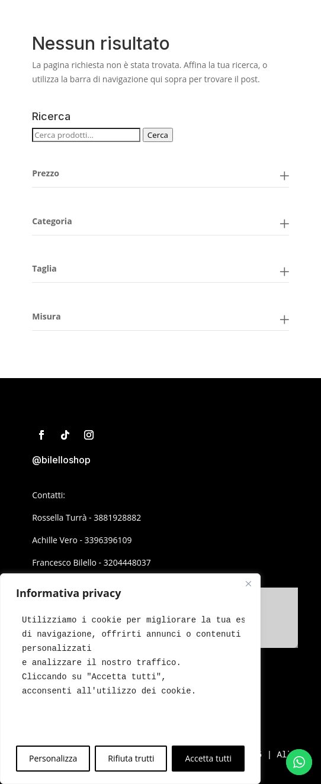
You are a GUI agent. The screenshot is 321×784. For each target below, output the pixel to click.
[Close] (248, 583)
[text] (130, 655)
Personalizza (53, 758)
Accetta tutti (208, 758)
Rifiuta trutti (131, 758)
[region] (130, 678)
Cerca (157, 135)
